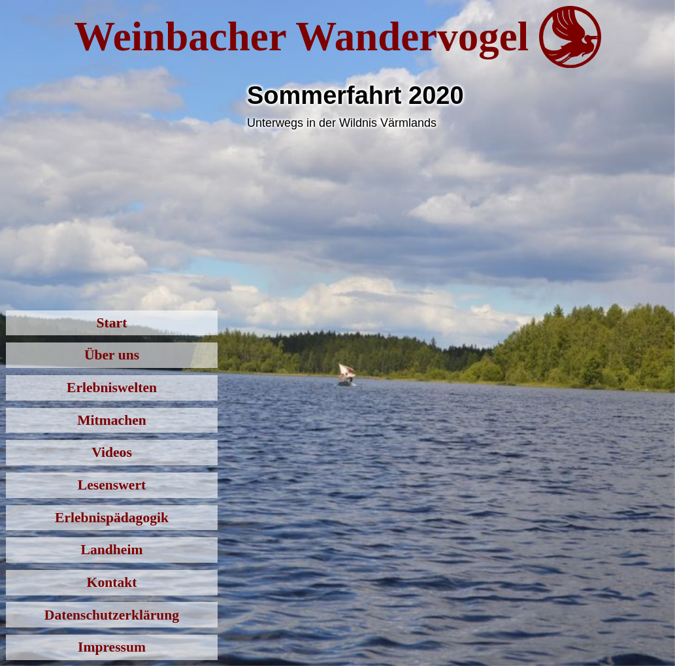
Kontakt (112, 582)
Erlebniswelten (112, 387)
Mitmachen (111, 420)
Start (112, 323)
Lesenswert (112, 485)
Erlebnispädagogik (112, 517)
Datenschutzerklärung (111, 615)
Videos (111, 452)
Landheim (112, 550)
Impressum (112, 647)
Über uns (111, 355)
